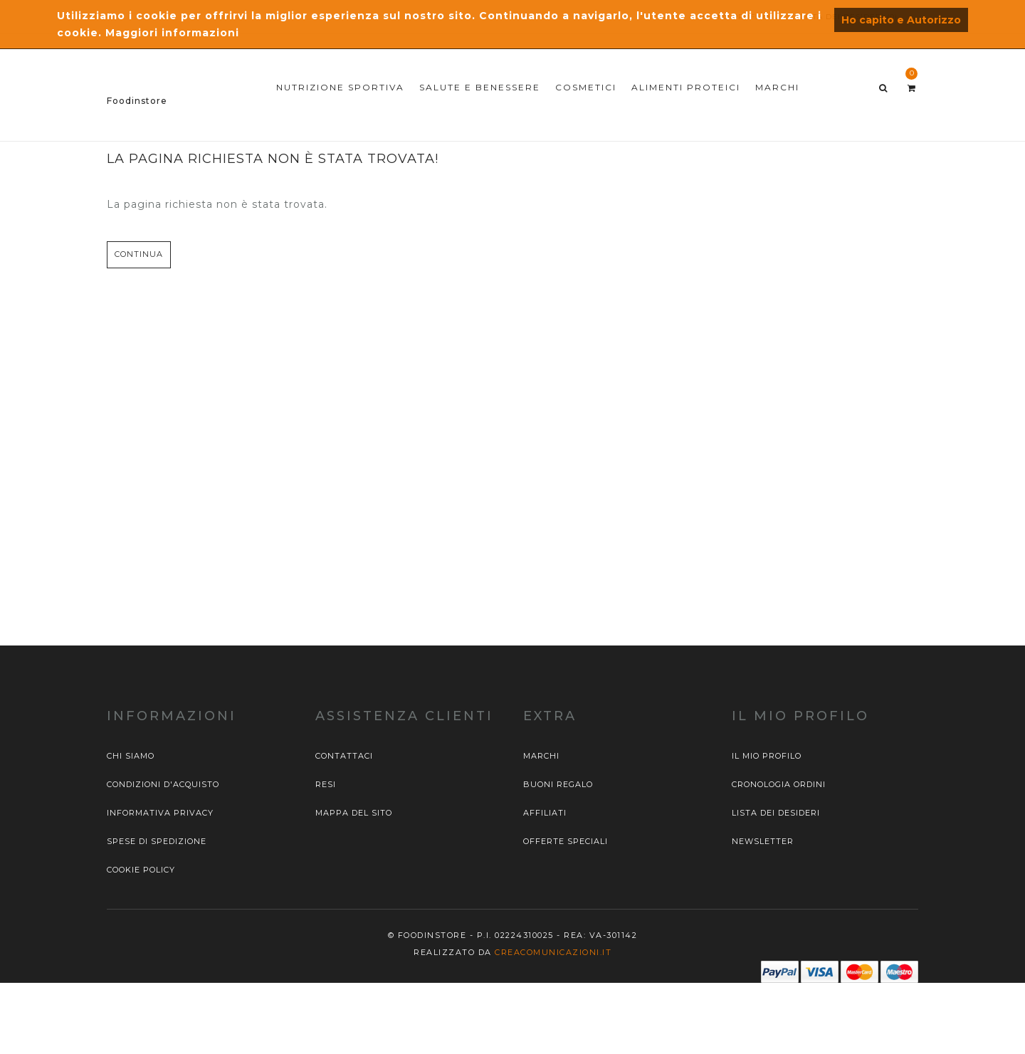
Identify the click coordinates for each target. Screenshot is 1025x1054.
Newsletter (763, 841)
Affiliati (545, 813)
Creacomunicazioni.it (553, 952)
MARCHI (777, 87)
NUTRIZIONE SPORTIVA (340, 87)
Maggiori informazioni (172, 32)
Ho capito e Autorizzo (901, 20)
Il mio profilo (766, 756)
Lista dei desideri (776, 813)
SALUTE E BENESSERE (479, 87)
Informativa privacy (160, 813)
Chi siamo (130, 756)
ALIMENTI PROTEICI (685, 87)
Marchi (541, 756)
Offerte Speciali (565, 841)
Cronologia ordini (779, 784)
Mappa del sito (353, 813)
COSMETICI (585, 87)
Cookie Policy (141, 870)
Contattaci (344, 756)
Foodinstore (137, 100)
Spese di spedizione (156, 841)
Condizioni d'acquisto (163, 784)
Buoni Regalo (558, 784)
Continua (139, 254)
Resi (325, 784)
